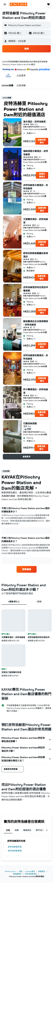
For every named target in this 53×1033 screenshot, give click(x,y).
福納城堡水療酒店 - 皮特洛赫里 (35, 153)
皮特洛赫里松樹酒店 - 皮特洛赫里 (35, 357)
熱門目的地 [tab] (41, 830)
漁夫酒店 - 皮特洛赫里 (34, 121)
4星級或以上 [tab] (14, 601)
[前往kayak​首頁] (18, 4)
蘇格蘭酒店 (17, 874)
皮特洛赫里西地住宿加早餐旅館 (35, 289)
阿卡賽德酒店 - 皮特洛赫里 (35, 391)
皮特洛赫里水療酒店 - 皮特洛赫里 (35, 187)
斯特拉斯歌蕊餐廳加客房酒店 (35, 255)
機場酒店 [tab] (27, 830)
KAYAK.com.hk (10, 871)
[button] (5, 4)
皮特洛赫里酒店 (31, 874)
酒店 (20, 871)
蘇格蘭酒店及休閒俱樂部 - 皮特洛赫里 (35, 323)
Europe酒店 (30, 871)
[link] (27, 569)
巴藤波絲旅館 (30, 423)
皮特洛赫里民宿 (15, 847)
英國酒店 (41, 871)
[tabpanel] (26, 643)
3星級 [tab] (39, 601)
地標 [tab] (17, 830)
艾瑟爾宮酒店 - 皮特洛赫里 (35, 221)
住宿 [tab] (8, 830)
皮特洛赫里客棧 (15, 850)
